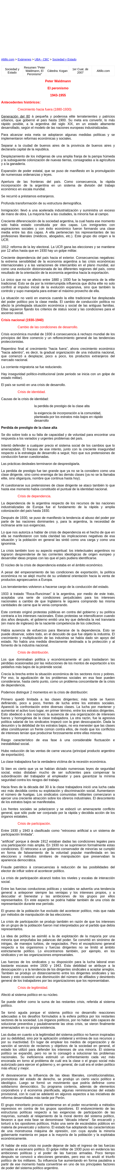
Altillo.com (7, 59)
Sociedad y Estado (64, 59)
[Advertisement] (32, 27)
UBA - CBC (42, 59)
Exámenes (24, 59)
